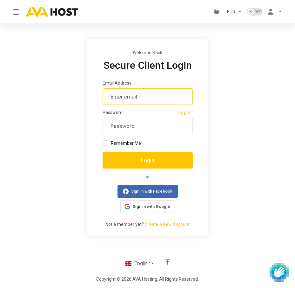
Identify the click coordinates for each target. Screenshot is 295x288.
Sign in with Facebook (151, 191)
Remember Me (122, 143)
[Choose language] (139, 263)
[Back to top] (167, 261)
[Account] (273, 11)
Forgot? (185, 112)
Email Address (117, 83)
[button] (147, 206)
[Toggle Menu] (15, 11)
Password (113, 112)
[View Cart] (218, 11)
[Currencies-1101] (234, 11)
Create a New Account (167, 224)
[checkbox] (105, 143)
